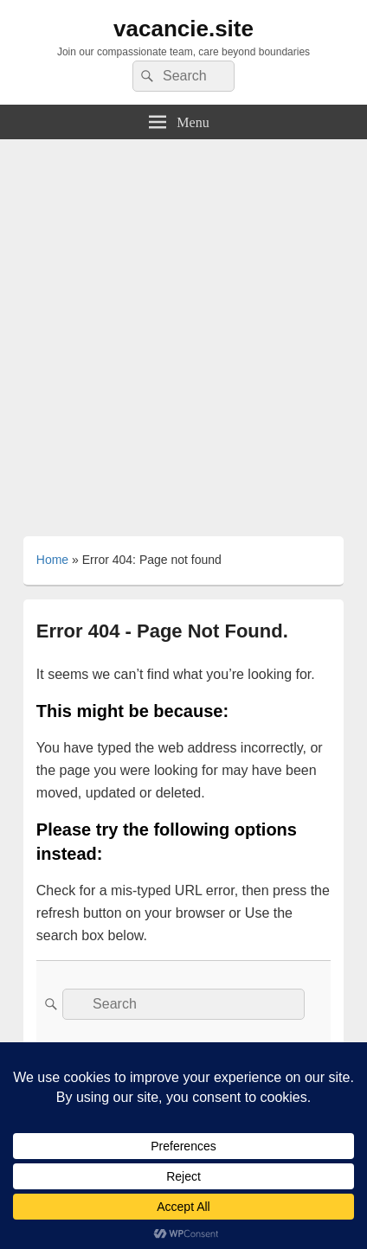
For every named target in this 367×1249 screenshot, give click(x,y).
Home (52, 560)
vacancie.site (183, 29)
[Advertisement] (183, 331)
